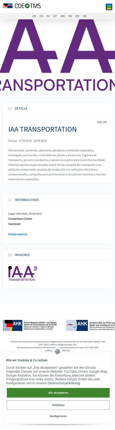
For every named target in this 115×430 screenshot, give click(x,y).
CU (41, 16)
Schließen (58, 405)
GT (55, 16)
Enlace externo (17, 234)
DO (77, 16)
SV (48, 16)
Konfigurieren (58, 416)
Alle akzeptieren (58, 392)
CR (34, 16)
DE (84, 16)
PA (70, 16)
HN (63, 16)
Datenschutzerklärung (64, 383)
